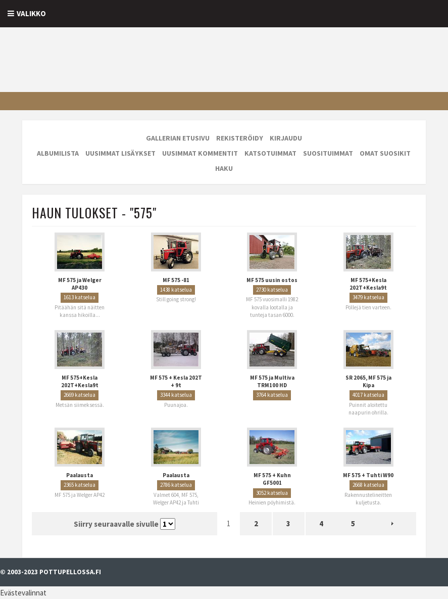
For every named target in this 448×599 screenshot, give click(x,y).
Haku (224, 168)
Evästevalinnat (23, 592)
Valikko (31, 13)
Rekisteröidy (239, 138)
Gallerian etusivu (178, 138)
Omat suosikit (385, 153)
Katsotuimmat (270, 153)
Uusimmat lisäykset (120, 153)
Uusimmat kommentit (200, 153)
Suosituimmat (328, 153)
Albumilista (58, 153)
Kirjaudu (286, 138)
